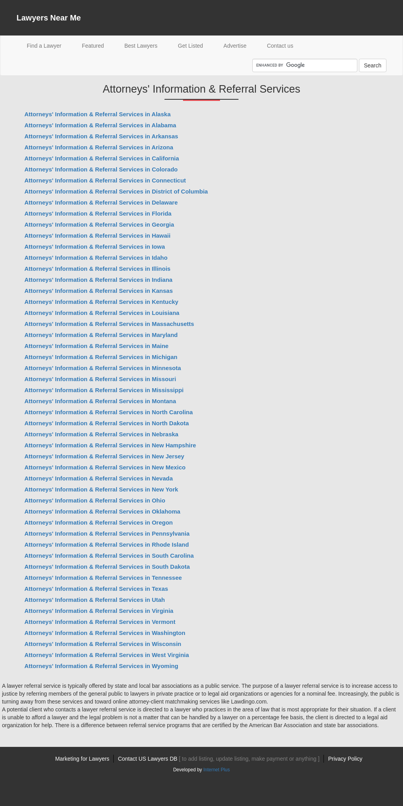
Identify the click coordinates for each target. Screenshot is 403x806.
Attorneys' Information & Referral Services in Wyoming (101, 666)
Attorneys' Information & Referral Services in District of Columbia (116, 191)
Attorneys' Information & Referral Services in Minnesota (102, 368)
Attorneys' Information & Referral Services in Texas (96, 588)
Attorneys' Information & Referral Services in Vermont (100, 621)
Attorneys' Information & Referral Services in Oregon (98, 522)
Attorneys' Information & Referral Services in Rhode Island (106, 544)
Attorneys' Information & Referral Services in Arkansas (101, 136)
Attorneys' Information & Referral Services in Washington (104, 632)
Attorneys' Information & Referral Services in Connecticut (105, 180)
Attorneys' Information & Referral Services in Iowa (94, 246)
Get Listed (190, 46)
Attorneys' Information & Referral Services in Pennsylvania (107, 533)
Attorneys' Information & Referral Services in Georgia (99, 224)
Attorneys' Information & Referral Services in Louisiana (101, 312)
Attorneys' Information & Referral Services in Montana (100, 401)
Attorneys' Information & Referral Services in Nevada (98, 478)
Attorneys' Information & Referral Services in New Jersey (104, 456)
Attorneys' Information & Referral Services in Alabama (100, 125)
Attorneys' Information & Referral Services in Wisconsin (102, 643)
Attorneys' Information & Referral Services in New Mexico (105, 467)
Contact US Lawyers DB (219, 759)
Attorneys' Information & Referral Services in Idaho (96, 257)
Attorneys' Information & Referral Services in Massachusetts (109, 323)
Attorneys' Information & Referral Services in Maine (96, 346)
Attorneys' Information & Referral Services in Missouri (100, 379)
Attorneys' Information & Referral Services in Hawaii (97, 235)
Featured (93, 46)
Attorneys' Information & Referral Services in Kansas (98, 290)
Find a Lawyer (49, 45)
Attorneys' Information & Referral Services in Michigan (100, 357)
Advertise (235, 46)
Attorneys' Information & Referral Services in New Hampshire (110, 445)
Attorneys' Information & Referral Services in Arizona (98, 147)
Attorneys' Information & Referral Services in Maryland (101, 334)
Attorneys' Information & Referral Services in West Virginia (106, 655)
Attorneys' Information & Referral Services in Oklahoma (102, 511)
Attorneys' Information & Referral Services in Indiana (98, 279)
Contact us (280, 46)
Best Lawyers (140, 46)
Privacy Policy (345, 759)
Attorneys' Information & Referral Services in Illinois (97, 268)
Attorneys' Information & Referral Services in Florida (98, 213)
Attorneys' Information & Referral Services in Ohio (94, 500)
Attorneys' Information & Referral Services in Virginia (98, 610)
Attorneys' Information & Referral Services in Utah (94, 599)
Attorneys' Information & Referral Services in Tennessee (103, 577)
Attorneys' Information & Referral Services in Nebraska (101, 434)
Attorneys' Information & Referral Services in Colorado (101, 169)
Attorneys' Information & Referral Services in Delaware (101, 202)
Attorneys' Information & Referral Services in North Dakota (106, 423)
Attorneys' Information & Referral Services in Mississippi (104, 390)
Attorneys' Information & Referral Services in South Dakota (107, 566)
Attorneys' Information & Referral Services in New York (101, 489)
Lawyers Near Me (49, 17)
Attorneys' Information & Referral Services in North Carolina (108, 412)
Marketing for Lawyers (82, 759)
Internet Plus (216, 769)
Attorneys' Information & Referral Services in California (101, 158)
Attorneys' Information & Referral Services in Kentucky (101, 301)
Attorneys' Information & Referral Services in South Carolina (109, 555)
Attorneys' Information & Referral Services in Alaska (97, 114)
